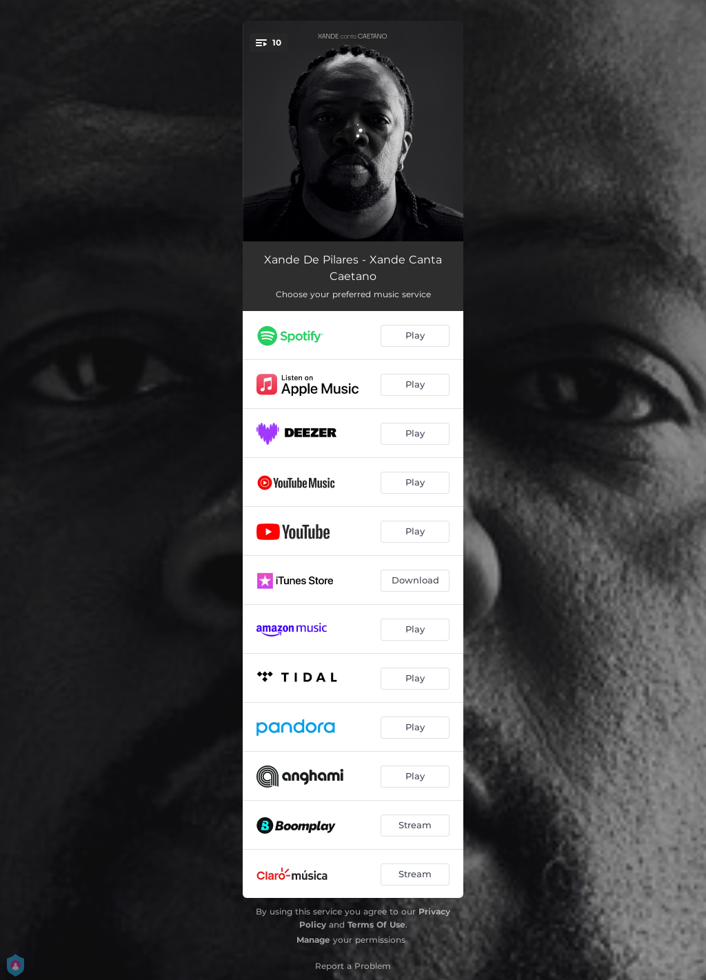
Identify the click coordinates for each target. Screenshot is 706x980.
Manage (313, 939)
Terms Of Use (376, 924)
